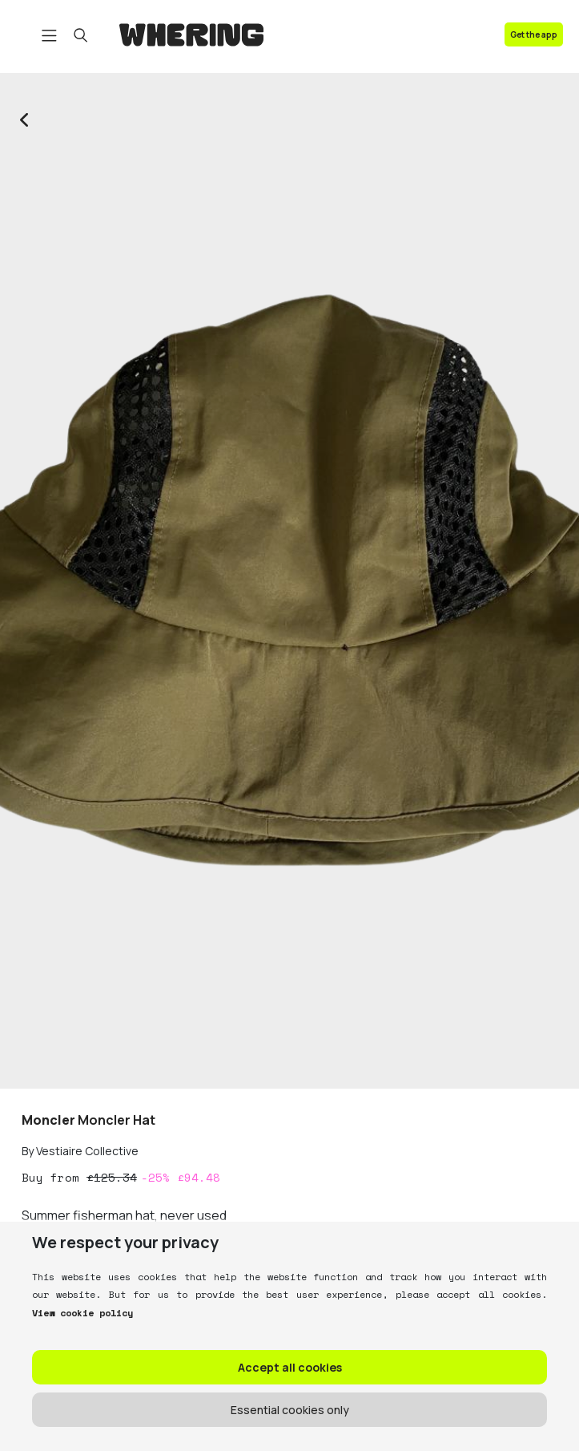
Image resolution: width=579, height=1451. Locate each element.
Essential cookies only (290, 1409)
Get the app (533, 34)
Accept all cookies (290, 1367)
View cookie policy (82, 1313)
